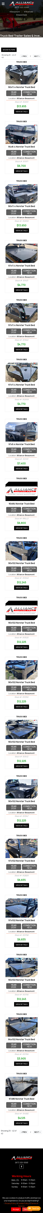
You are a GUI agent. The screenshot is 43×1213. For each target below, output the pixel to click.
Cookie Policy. (23, 1203)
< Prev (24, 56)
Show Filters (9, 50)
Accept (16, 1209)
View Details (22, 111)
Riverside (28, 12)
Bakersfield (21, 15)
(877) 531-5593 (21, 1162)
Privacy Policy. (11, 1203)
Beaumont (15, 12)
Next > (37, 56)
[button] (21, 1166)
